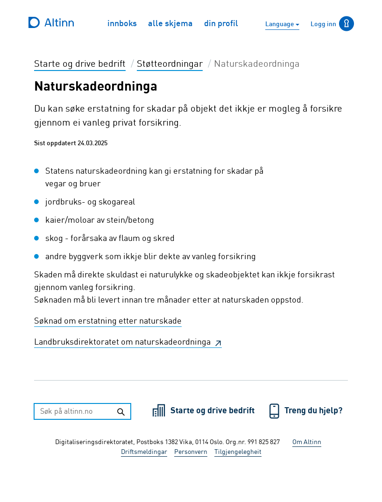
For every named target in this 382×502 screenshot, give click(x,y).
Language (280, 24)
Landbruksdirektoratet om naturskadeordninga (123, 342)
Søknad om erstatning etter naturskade (108, 321)
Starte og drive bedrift (213, 411)
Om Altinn (306, 442)
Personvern (190, 452)
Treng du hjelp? (313, 411)
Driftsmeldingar (144, 452)
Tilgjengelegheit (238, 452)
